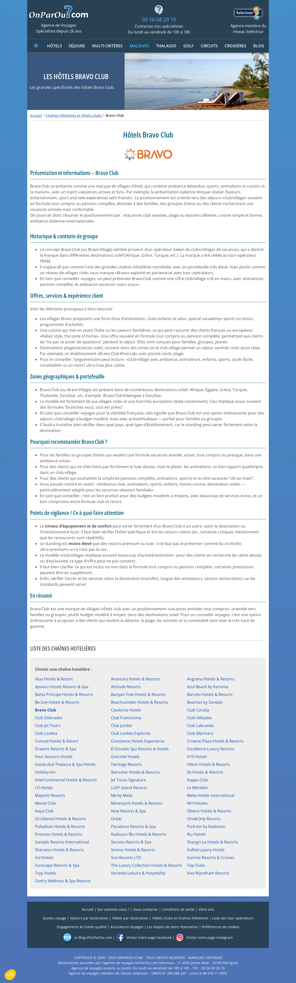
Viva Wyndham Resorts (208, 873)
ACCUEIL (36, 45)
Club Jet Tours (47, 725)
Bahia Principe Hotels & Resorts (64, 694)
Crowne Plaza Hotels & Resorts (215, 741)
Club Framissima (126, 717)
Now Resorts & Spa (128, 811)
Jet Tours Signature (128, 780)
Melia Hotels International (210, 795)
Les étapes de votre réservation (172, 927)
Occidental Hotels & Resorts (60, 818)
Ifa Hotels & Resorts (205, 772)
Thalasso (166, 46)
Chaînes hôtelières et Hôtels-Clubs (74, 115)
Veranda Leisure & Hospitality (138, 873)
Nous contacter (145, 909)
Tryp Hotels (45, 873)
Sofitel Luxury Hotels (206, 849)
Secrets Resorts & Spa (131, 842)
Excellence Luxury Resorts (210, 749)
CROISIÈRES (235, 46)
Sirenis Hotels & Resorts (133, 849)
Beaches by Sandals (205, 702)
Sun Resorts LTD (126, 857)
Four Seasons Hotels (54, 756)
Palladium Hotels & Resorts (60, 826)
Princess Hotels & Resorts (58, 834)
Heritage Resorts (126, 764)
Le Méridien (197, 787)
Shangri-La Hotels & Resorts (212, 842)
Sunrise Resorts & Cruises (210, 857)
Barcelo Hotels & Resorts (210, 694)
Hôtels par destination (130, 918)
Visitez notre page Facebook (144, 937)
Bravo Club (45, 710)
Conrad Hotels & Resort (56, 741)
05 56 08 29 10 (159, 19)
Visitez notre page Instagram (204, 937)
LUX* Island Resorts (129, 787)
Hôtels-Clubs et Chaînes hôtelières (180, 918)
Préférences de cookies (220, 927)
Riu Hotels (196, 834)
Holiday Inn (45, 772)
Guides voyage (54, 918)
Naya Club (44, 811)
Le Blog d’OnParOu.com (87, 937)
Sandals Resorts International (62, 842)
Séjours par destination (89, 918)
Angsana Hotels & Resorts (211, 679)
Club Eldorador (49, 717)
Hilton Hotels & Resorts (208, 764)
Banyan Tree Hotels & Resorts (138, 694)
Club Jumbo (121, 725)
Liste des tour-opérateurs (233, 918)
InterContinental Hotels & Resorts (66, 780)
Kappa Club (197, 780)
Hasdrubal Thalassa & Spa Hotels (65, 764)
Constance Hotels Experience (137, 741)
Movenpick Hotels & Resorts (136, 803)
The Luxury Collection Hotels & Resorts (146, 865)
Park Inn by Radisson (206, 826)
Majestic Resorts (50, 795)
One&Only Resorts (204, 818)
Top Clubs (196, 865)
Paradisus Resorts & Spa (133, 826)
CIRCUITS (209, 46)
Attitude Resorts (126, 686)
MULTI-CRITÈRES (107, 46)
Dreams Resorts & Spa (55, 749)
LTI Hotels (44, 787)
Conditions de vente (178, 909)
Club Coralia (198, 710)
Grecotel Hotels (125, 756)
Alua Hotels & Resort (54, 679)
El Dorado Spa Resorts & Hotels (140, 749)
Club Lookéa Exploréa (130, 733)
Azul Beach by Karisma (207, 686)
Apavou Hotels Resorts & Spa (61, 686)
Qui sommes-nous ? (113, 909)
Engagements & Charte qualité (82, 927)
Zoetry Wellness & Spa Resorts (63, 881)
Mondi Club (45, 803)
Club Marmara (200, 733)
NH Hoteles (197, 803)
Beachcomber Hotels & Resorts (139, 702)
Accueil (36, 115)
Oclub (116, 818)
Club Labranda (200, 725)
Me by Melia (122, 795)
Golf (188, 46)
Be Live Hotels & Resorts (57, 702)
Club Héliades (199, 717)
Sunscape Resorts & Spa (57, 865)
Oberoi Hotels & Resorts (209, 811)
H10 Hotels (197, 756)
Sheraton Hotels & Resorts (59, 849)
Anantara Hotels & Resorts (135, 679)
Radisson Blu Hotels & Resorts (138, 834)
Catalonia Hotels (126, 710)
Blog (258, 46)
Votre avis (206, 909)
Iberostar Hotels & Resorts (135, 772)
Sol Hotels (44, 857)
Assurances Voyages (126, 927)
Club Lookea (46, 733)
